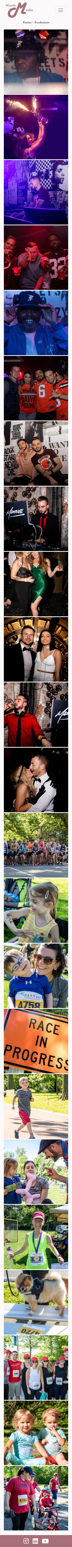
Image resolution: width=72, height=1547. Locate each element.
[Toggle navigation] (60, 10)
